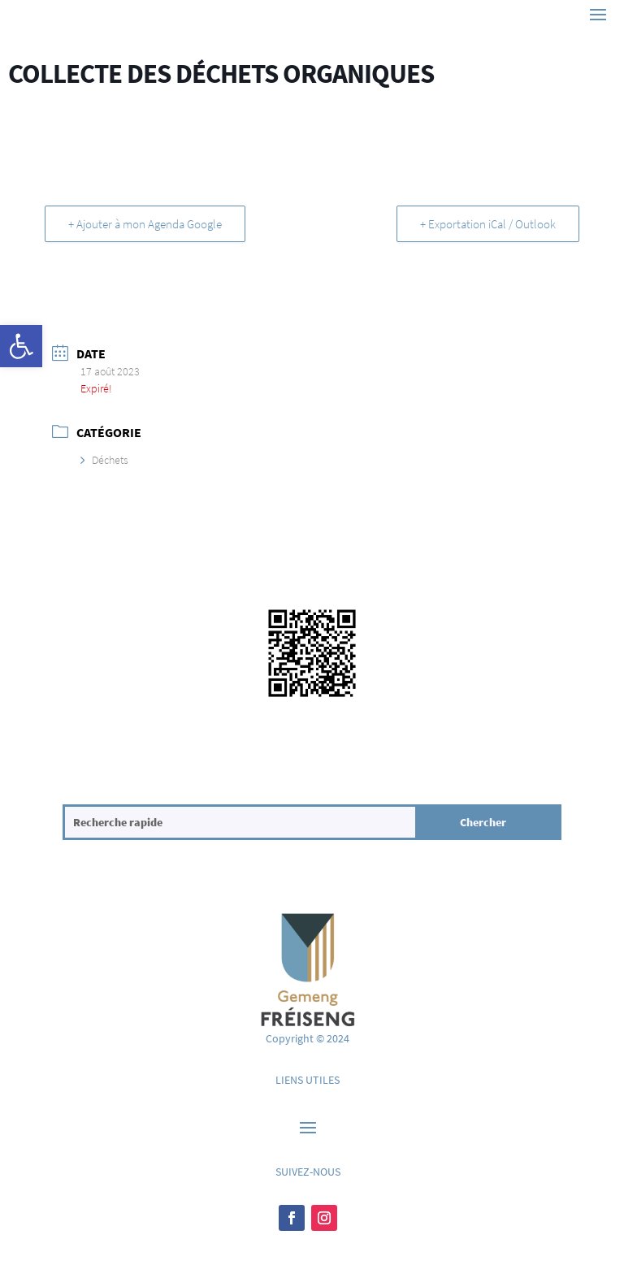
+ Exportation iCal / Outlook (488, 224)
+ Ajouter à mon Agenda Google (145, 224)
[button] (21, 346)
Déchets (104, 460)
